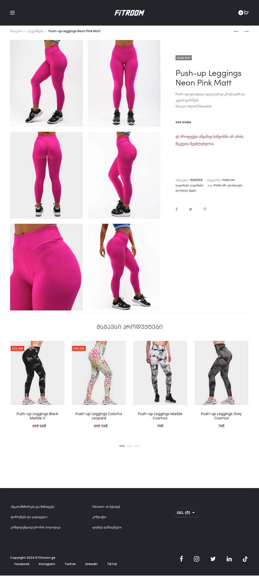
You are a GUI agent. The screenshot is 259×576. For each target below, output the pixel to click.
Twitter (70, 567)
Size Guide (183, 125)
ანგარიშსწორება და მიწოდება (32, 510)
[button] (122, 448)
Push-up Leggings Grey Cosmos (221, 419)
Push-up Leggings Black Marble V (37, 419)
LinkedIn (91, 567)
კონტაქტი (99, 520)
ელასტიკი (234, 188)
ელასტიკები (219, 188)
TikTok (112, 567)
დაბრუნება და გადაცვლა (29, 520)
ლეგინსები (36, 34)
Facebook (21, 567)
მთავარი (16, 34)
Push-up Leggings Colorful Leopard (99, 419)
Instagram (47, 567)
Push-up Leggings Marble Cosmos (160, 419)
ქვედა (245, 188)
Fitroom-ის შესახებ (106, 510)
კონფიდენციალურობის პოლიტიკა (35, 530)
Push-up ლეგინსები (235, 183)
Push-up (205, 188)
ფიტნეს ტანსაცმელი (106, 530)
